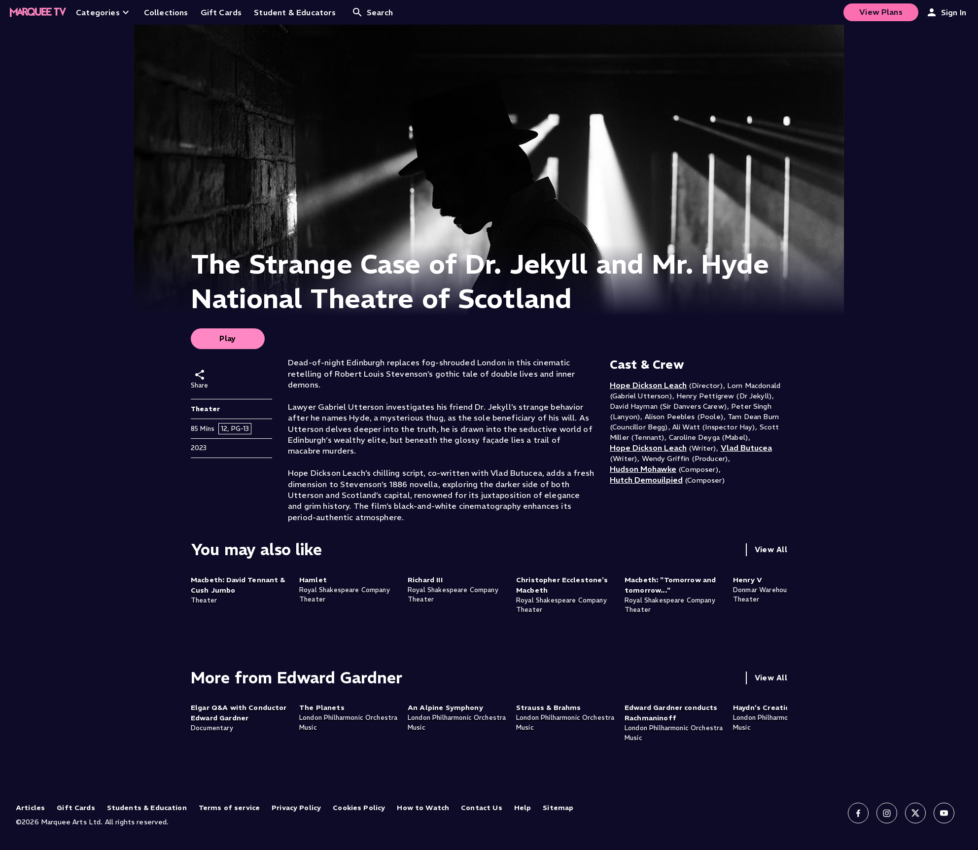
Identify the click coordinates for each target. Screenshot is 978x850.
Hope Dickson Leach (648, 385)
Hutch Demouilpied (646, 480)
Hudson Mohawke (643, 469)
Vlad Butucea (746, 448)
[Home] (38, 12)
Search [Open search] (372, 12)
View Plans (881, 12)
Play (227, 338)
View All (771, 549)
